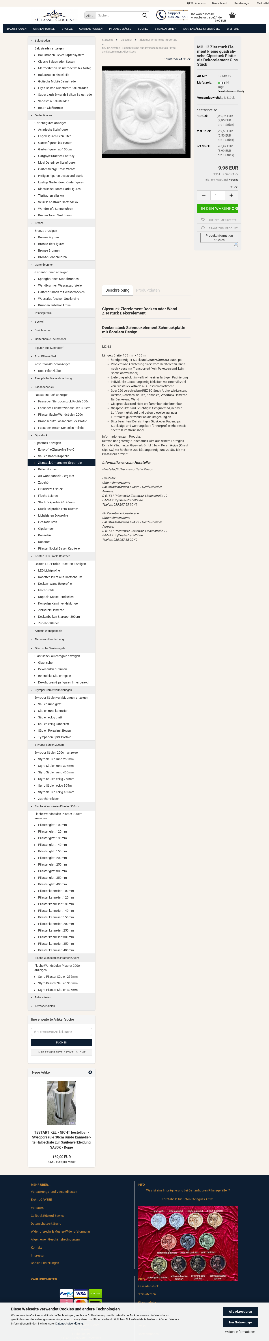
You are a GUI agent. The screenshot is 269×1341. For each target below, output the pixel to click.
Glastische (43, 662)
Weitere (233, 28)
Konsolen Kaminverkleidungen (56, 603)
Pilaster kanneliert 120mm (54, 897)
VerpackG (37, 1207)
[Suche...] (89, 15)
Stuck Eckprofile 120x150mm (56, 509)
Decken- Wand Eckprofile (53, 583)
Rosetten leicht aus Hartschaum (58, 577)
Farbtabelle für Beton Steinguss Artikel (188, 1199)
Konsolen (42, 535)
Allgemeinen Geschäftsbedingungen (55, 1239)
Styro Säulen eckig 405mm (54, 792)
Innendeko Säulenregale (52, 676)
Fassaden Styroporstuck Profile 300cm (62, 401)
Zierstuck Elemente (49, 610)
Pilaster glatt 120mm (50, 831)
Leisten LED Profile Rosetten (50, 556)
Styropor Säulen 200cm (47, 744)
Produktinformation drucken (219, 238)
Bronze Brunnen (47, 250)
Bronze (67, 28)
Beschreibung (117, 290)
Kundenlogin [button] (242, 3)
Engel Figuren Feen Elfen (52, 136)
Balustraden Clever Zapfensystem (59, 55)
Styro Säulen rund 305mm (54, 765)
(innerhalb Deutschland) (231, 91)
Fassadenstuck (42, 387)
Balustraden (16, 28)
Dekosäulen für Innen (50, 669)
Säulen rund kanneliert (51, 711)
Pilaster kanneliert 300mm (54, 937)
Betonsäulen (40, 997)
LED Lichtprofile (47, 570)
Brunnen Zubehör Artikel (52, 305)
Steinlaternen (165, 28)
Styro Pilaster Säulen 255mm (56, 976)
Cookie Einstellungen (45, 1263)
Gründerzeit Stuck (48, 489)
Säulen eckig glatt (48, 717)
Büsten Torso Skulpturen (53, 215)
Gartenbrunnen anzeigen (51, 272)
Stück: (234, 187)
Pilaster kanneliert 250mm (54, 930)
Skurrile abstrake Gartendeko (56, 202)
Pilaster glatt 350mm (50, 877)
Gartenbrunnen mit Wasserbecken (59, 292)
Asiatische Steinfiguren (51, 129)
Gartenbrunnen (91, 28)
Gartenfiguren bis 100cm (53, 142)
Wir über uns (196, 3)
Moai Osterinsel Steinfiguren (55, 162)
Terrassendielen (43, 1006)
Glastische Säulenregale (48, 648)
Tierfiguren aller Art (49, 195)
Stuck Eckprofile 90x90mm (54, 502)
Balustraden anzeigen (49, 48)
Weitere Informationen (240, 1332)
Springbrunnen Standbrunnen (56, 279)
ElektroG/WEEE (41, 1199)
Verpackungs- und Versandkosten (54, 1191)
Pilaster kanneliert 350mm (54, 943)
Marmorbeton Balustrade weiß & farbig (62, 68)
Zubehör (42, 482)
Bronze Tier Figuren (49, 244)
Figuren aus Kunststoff (47, 347)
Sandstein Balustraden (51, 101)
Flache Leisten (46, 495)
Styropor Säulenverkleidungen (51, 690)
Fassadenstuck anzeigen (51, 394)
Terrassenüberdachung (47, 639)
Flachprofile (44, 590)
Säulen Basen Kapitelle (51, 456)
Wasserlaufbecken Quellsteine (56, 298)
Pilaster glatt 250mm (50, 864)
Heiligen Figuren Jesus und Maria (58, 175)
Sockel (143, 28)
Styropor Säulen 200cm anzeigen (56, 752)
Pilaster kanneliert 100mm (54, 891)
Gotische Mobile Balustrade (55, 81)
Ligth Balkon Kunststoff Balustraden (61, 88)
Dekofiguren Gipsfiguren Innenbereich (62, 682)
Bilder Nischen (46, 469)
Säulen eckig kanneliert (51, 724)
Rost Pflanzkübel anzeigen (52, 364)
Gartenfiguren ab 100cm (53, 149)
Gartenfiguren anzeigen (50, 123)
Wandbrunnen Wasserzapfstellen (58, 285)
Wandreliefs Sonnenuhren (53, 208)
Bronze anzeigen (45, 230)
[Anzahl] (217, 195)
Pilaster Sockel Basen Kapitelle (57, 548)
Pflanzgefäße (120, 28)
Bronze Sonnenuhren (50, 257)
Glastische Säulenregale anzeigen (57, 656)
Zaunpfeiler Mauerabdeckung (51, 378)
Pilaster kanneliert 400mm (54, 950)
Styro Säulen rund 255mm (54, 759)
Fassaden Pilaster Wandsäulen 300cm (62, 408)
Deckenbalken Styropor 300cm (57, 616)
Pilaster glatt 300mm (50, 871)
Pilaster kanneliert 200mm (54, 924)
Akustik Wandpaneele (46, 630)
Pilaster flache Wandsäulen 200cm (59, 414)
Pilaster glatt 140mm (50, 844)
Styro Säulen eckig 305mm (54, 785)
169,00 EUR (61, 1157)
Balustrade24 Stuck (177, 59)
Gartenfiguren (44, 28)
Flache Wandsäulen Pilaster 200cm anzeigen (58, 968)
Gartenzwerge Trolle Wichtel (55, 169)
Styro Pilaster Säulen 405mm (56, 990)
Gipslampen (44, 528)
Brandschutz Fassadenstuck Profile (60, 421)
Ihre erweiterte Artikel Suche (61, 1052)
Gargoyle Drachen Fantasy (54, 156)
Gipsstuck (39, 435)
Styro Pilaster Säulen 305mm (56, 983)
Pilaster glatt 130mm (50, 838)
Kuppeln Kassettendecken (54, 597)
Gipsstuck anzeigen (47, 443)
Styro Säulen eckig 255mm (54, 779)
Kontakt (36, 1247)
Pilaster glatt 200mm (50, 858)
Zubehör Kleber (46, 623)
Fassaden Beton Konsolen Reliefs (59, 427)
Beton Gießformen (48, 108)
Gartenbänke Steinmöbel (201, 28)
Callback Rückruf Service (47, 1215)
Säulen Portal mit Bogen (52, 730)
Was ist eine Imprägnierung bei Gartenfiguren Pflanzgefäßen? (188, 1190)
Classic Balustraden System (55, 61)
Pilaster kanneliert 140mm (54, 910)
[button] (219, 3)
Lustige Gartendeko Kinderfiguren (59, 182)
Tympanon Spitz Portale (52, 737)
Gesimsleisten (45, 522)
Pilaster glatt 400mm (50, 884)
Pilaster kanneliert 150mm (54, 917)
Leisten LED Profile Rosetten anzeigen (60, 564)
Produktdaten (148, 290)
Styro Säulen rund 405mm (54, 772)
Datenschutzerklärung (69, 1323)
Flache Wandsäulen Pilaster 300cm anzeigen (58, 816)
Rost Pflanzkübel (43, 356)
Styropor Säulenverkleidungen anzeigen (61, 697)
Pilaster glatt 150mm (50, 851)
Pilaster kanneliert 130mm (54, 904)
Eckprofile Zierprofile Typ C (54, 449)
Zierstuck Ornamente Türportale (58, 462)
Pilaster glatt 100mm (50, 825)
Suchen (61, 1042)
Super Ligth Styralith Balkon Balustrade (63, 94)
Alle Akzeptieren (240, 1311)
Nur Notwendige (240, 1322)
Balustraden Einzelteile (51, 75)
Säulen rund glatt (48, 704)
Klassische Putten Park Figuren (57, 189)
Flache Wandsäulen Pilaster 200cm (55, 957)
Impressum (38, 1255)
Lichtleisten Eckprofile (51, 515)
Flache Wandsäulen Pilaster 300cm (55, 806)
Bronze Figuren (46, 237)
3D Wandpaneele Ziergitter (54, 476)
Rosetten (42, 542)
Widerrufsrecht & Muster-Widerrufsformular (60, 1231)
